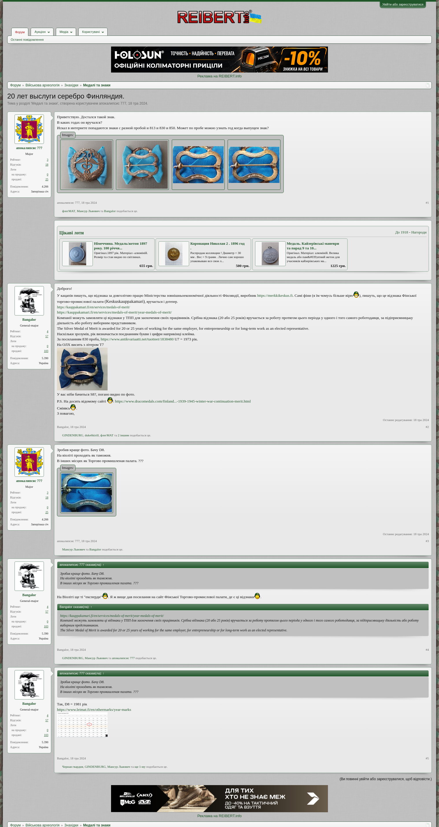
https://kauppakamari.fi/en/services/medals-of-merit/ (93, 307)
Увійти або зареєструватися (402, 4)
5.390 (45, 358)
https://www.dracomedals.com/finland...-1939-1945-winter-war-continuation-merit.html (183, 401)
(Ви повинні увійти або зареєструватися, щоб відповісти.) (386, 779)
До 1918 (401, 232)
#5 (427, 758)
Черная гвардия (72, 766)
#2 (427, 427)
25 (46, 179)
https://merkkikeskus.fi (275, 295)
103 (46, 351)
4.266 (45, 186)
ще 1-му (139, 766)
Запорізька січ (39, 191)
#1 (427, 202)
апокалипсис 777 (112, 103)
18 (46, 164)
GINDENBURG (72, 435)
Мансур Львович (88, 211)
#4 (427, 649)
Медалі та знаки (44, 103)
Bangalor (110, 211)
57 (46, 336)
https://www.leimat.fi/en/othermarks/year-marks (94, 709)
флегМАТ (68, 211)
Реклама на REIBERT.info (219, 76)
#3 (427, 541)
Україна (43, 363)
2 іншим (123, 435)
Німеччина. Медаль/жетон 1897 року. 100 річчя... (120, 246)
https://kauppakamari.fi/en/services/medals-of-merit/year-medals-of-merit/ (114, 312)
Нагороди (419, 232)
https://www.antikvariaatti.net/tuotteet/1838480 (137, 339)
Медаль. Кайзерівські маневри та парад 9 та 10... (313, 246)
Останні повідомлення (27, 39)
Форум (20, 32)
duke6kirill (92, 435)
